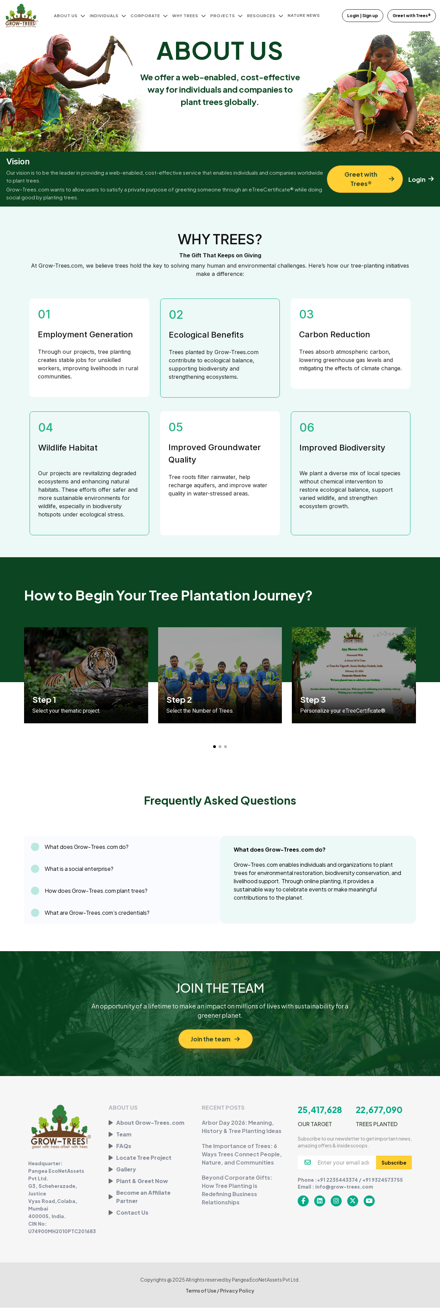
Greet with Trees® (412, 15)
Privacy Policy (237, 1291)
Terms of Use (201, 1291)
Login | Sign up (363, 15)
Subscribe (394, 1163)
